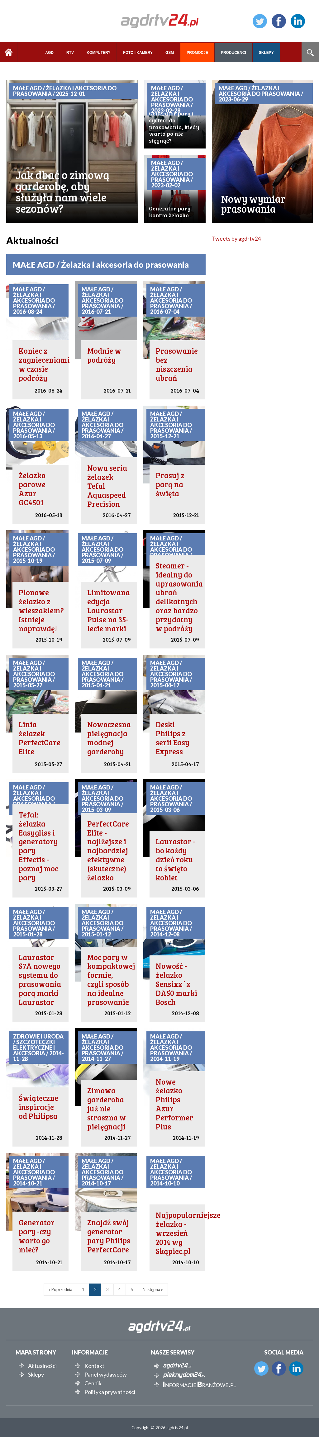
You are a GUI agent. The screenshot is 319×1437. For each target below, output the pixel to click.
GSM (169, 52)
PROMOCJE (197, 52)
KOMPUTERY (98, 52)
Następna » (153, 1289)
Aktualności (42, 1365)
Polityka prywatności (109, 1391)
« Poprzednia (60, 1289)
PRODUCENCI (233, 52)
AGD (49, 52)
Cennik (93, 1383)
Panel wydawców (105, 1374)
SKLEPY (266, 52)
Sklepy (36, 1374)
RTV (70, 52)
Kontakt (94, 1365)
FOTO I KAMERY (138, 52)
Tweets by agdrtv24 (236, 238)
